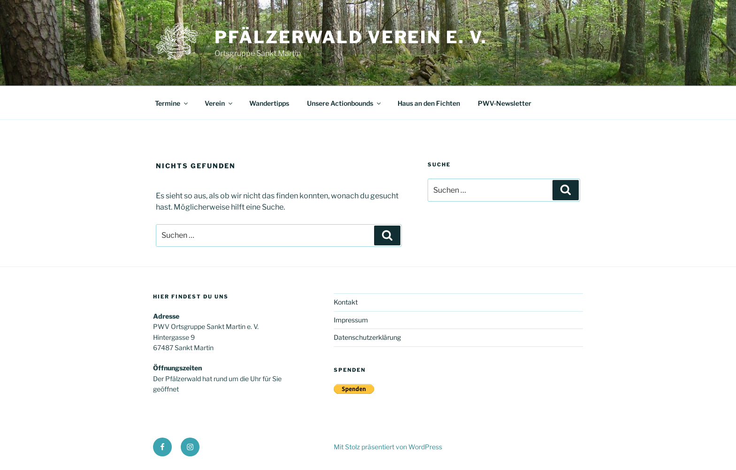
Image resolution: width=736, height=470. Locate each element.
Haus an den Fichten (429, 103)
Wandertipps (269, 103)
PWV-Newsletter (504, 103)
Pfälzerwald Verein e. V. (351, 37)
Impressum (351, 320)
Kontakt (346, 302)
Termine (172, 103)
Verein (219, 103)
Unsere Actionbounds (344, 103)
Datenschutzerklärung (367, 337)
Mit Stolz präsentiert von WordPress (388, 447)
